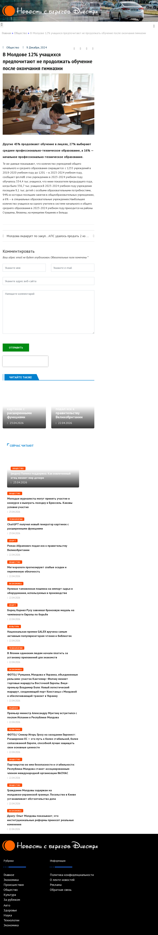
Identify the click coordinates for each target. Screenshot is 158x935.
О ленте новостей (62, 880)
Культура (14, 626)
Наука (8, 915)
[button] (1, 25)
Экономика (15, 583)
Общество (20, 33)
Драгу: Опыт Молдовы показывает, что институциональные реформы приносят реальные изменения (40, 820)
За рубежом (12, 899)
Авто (7, 905)
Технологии (16, 519)
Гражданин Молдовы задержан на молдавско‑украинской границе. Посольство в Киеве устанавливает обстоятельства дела (41, 794)
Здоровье (10, 910)
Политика (14, 729)
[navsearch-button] (154, 26)
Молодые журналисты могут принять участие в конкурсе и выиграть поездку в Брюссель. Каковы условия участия (39, 503)
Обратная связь (60, 890)
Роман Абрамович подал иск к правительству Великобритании (70, 410)
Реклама (56, 885)
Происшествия (14, 885)
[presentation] (25, 361)
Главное (13, 708)
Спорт (12, 540)
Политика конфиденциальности (72, 875)
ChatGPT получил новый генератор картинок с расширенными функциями (21, 408)
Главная (6, 33)
